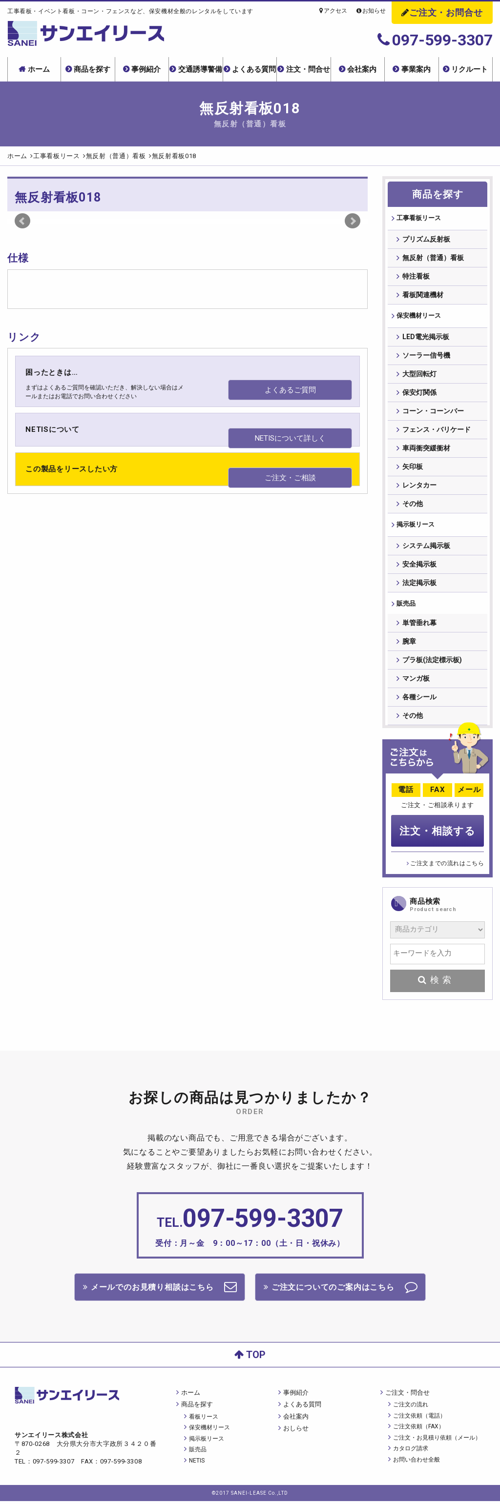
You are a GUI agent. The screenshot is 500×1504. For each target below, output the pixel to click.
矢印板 (412, 468)
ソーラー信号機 (426, 357)
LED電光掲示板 (425, 339)
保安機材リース (420, 317)
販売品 (406, 607)
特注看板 (416, 277)
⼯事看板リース (420, 219)
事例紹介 (146, 69)
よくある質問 (254, 69)
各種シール (419, 702)
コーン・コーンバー (433, 413)
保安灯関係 (419, 394)
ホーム (39, 69)
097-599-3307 (435, 40)
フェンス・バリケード (436, 431)
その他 (412, 505)
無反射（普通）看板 (433, 259)
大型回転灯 (419, 376)
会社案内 (361, 69)
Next (352, 221)
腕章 (409, 646)
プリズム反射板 (426, 240)
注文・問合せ (308, 69)
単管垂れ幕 (419, 628)
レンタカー (419, 487)
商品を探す (92, 69)
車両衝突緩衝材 (426, 450)
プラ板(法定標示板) (432, 665)
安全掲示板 (419, 567)
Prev (22, 221)
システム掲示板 (426, 548)
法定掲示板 (419, 585)
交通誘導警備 (200, 69)
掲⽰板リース (416, 527)
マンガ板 (416, 684)
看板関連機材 (422, 296)
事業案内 (416, 69)
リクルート (469, 69)
